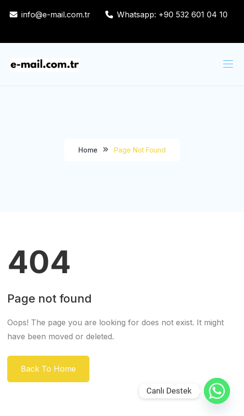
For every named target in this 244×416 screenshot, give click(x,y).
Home (88, 150)
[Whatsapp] (217, 391)
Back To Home (48, 369)
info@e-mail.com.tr (55, 14)
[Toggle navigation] (227, 63)
